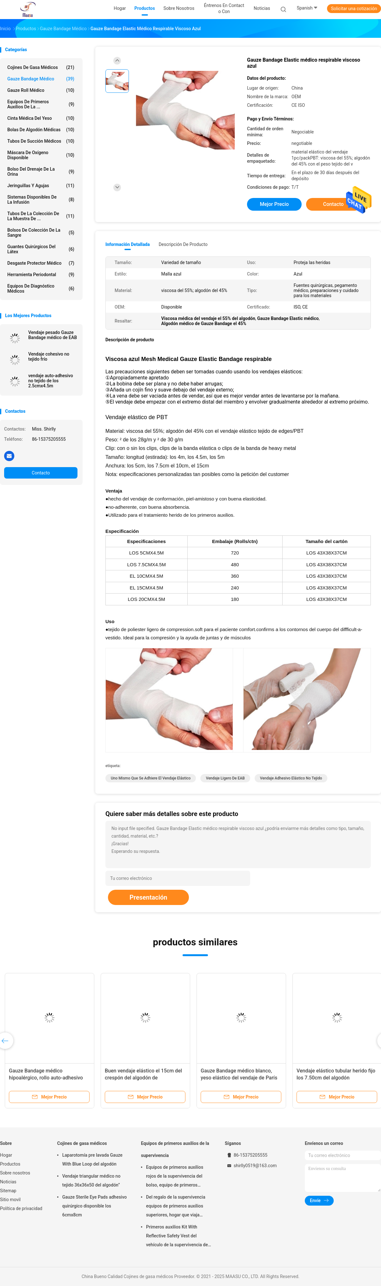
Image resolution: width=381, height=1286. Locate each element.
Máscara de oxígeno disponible (40, 155)
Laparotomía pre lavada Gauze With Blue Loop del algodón (92, 1160)
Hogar (6, 1155)
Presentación (148, 897)
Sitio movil (10, 1199)
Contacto (41, 472)
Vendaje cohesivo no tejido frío (48, 356)
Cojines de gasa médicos (40, 67)
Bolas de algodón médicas (40, 129)
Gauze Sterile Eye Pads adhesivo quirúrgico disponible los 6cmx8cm (94, 1205)
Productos (10, 1164)
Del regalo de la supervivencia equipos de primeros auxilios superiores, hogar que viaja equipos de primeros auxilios (175, 1206)
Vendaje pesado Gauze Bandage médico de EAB (52, 335)
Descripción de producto (183, 244)
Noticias (8, 1181)
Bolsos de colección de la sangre (40, 233)
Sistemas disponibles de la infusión (40, 199)
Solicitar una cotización (354, 8)
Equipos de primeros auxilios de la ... (40, 104)
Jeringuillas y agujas (40, 185)
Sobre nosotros (15, 1172)
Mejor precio (274, 204)
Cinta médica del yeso (40, 118)
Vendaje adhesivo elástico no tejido (291, 778)
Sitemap (8, 1190)
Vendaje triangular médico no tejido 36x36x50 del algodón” (91, 1180)
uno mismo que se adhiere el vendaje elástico (150, 778)
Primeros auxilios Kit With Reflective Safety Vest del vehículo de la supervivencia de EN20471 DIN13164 (177, 1236)
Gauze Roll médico (40, 90)
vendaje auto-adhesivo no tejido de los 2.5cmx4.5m (50, 380)
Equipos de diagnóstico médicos (40, 288)
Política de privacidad (21, 1208)
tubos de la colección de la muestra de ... (40, 216)
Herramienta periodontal (40, 274)
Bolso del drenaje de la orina (40, 172)
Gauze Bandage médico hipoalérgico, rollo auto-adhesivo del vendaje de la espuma (46, 1078)
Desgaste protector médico (40, 263)
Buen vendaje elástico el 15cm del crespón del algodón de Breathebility (143, 1078)
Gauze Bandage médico (40, 79)
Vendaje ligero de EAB (225, 778)
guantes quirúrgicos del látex (40, 249)
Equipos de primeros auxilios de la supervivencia (175, 1149)
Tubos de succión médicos (40, 141)
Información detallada (127, 244)
